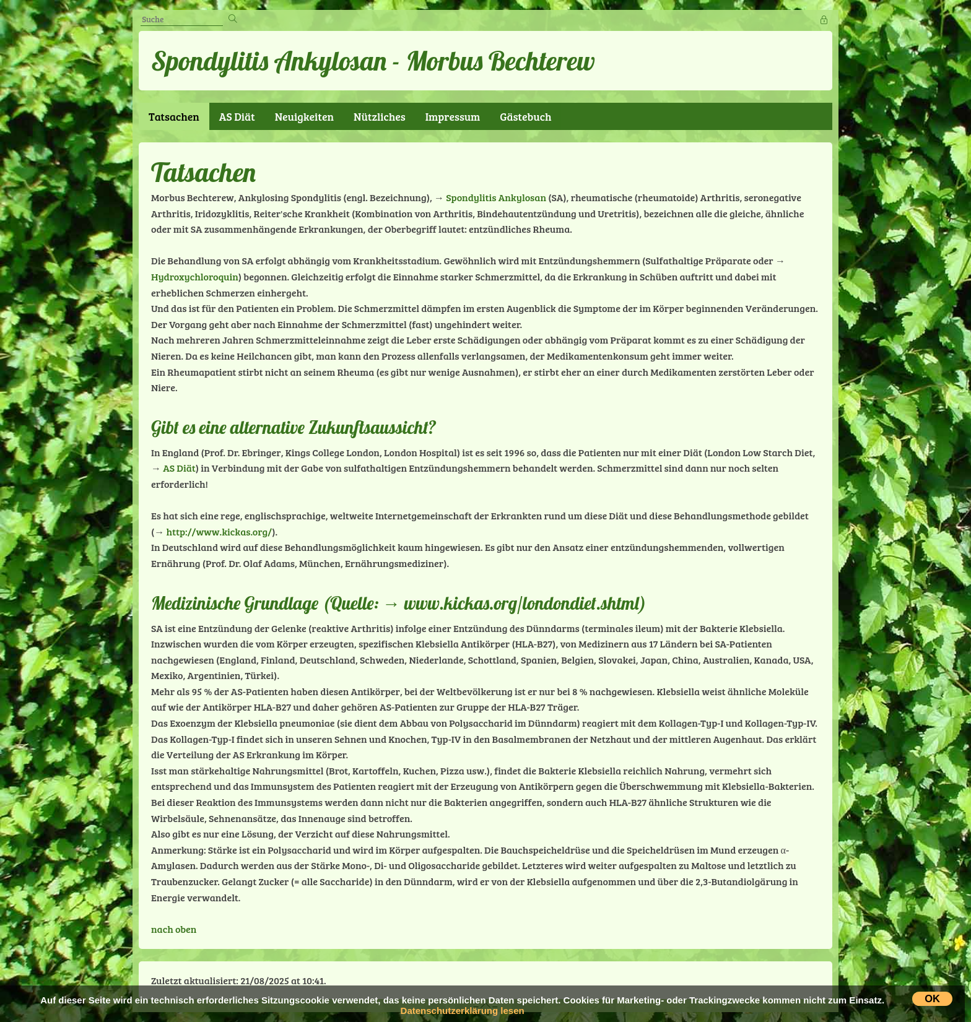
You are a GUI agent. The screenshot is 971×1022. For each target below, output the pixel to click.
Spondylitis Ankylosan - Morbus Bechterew (373, 60)
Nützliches (380, 116)
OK (932, 998)
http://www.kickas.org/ (219, 531)
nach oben (173, 928)
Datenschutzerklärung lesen (463, 1010)
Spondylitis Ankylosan (496, 197)
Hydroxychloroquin (194, 276)
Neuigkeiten (304, 116)
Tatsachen (174, 116)
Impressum (453, 116)
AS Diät (237, 116)
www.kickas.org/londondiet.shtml (521, 603)
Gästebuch (525, 116)
